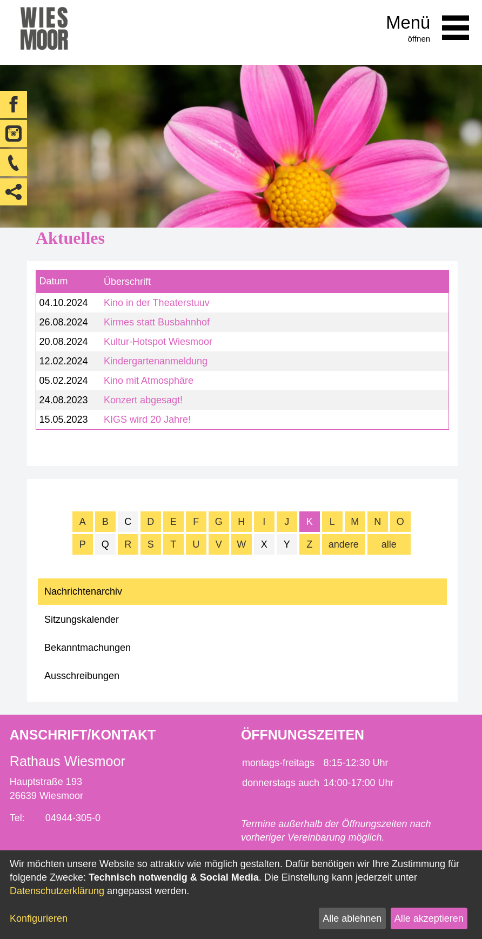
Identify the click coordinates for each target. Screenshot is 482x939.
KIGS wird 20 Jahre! (147, 419)
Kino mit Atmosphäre (148, 380)
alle (389, 544)
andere (344, 544)
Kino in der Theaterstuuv (157, 302)
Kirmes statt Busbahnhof (157, 322)
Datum (53, 281)
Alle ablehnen (352, 918)
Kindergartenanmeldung (155, 361)
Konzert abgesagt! (143, 400)
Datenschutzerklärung (57, 890)
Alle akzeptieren (429, 918)
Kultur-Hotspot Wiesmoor (158, 341)
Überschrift (127, 281)
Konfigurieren (39, 918)
